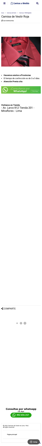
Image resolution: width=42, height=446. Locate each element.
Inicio (2, 13)
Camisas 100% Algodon (25, 13)
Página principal (12, 434)
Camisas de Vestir (11, 13)
